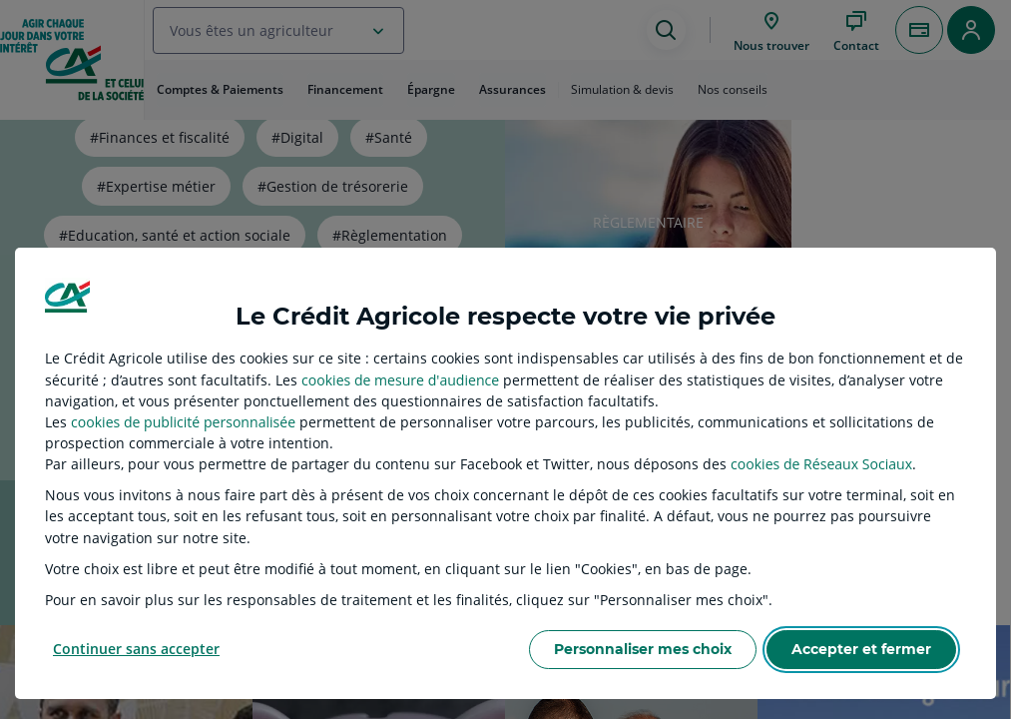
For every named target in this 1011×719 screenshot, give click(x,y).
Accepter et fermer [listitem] (861, 649)
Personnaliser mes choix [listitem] (643, 649)
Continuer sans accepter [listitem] (136, 648)
